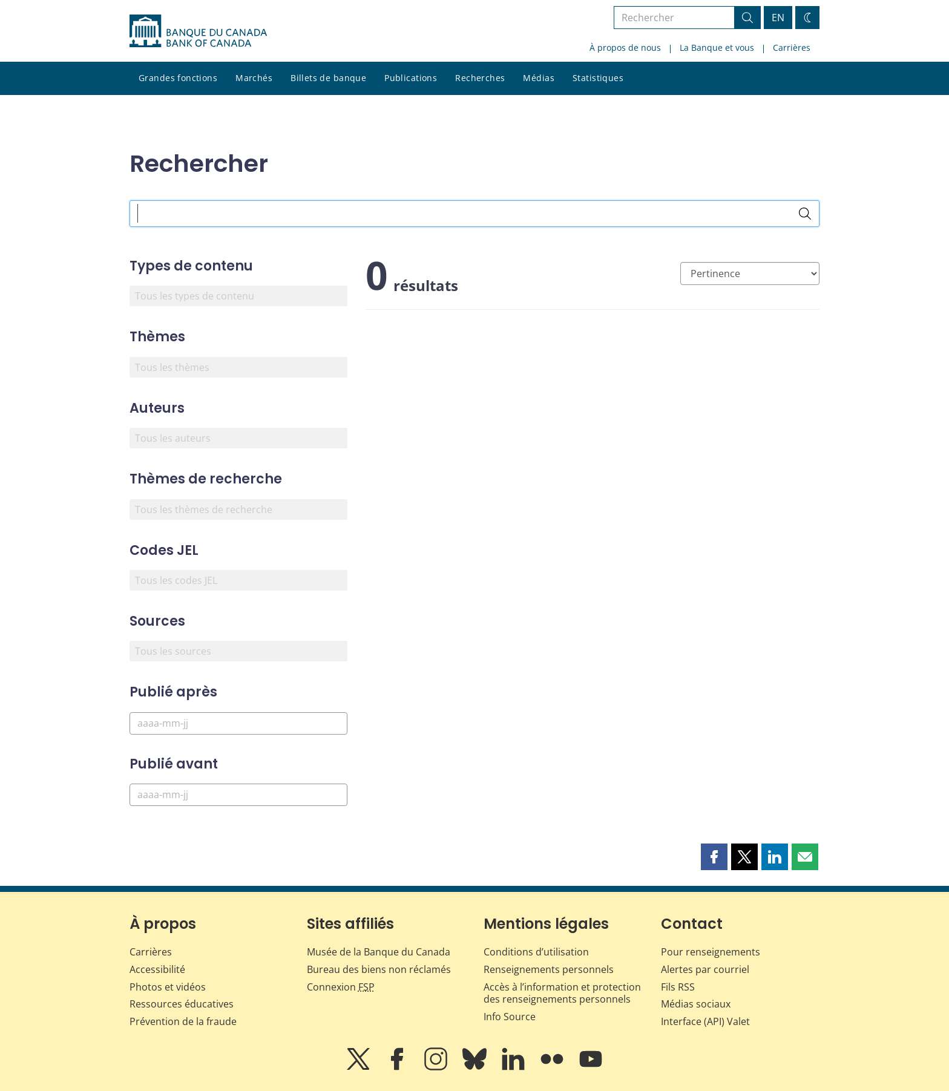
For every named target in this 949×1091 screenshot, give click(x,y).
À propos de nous (625, 47)
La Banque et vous (717, 47)
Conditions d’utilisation (536, 951)
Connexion (341, 987)
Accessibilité (157, 969)
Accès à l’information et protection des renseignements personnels (562, 993)
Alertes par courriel (705, 969)
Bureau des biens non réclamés (379, 969)
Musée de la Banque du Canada (378, 951)
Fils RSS (678, 987)
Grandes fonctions (178, 78)
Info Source (510, 1016)
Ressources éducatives (182, 1004)
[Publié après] (238, 723)
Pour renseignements (710, 951)
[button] (714, 857)
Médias (538, 78)
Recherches (480, 78)
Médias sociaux (696, 1004)
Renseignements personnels (549, 969)
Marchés (253, 78)
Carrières (791, 47)
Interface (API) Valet (705, 1021)
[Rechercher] (805, 213)
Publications (410, 78)
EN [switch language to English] (778, 17)
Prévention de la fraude (183, 1021)
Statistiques (598, 78)
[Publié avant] (238, 795)
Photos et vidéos (168, 987)
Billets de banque (328, 78)
